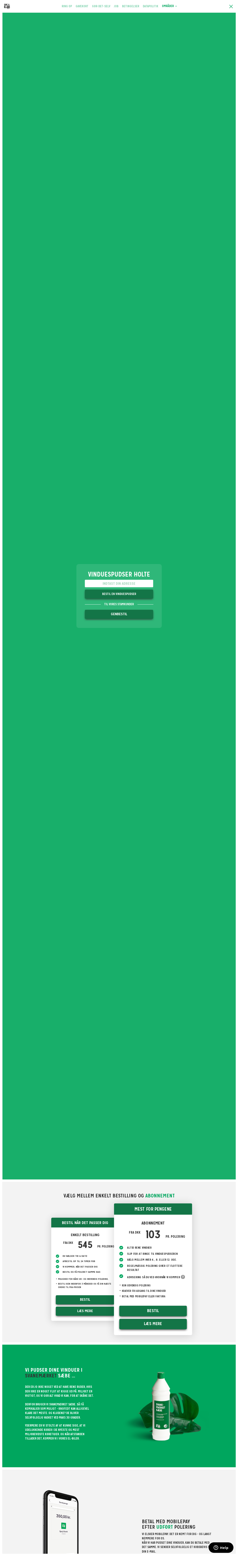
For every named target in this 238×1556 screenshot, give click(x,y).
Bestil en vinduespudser (119, 594)
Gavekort (82, 6)
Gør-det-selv (101, 6)
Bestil (85, 1299)
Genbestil (119, 614)
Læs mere (85, 1310)
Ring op (68, 6)
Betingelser (130, 6)
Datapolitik (150, 6)
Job (116, 6)
